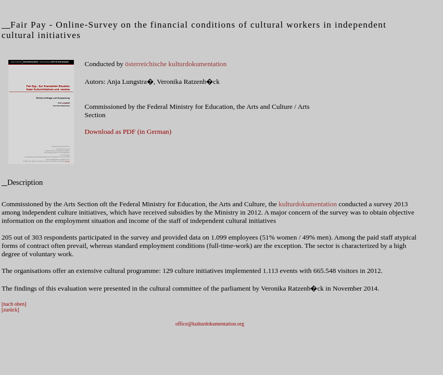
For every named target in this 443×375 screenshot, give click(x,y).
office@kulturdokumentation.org (209, 324)
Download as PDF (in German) (128, 131)
